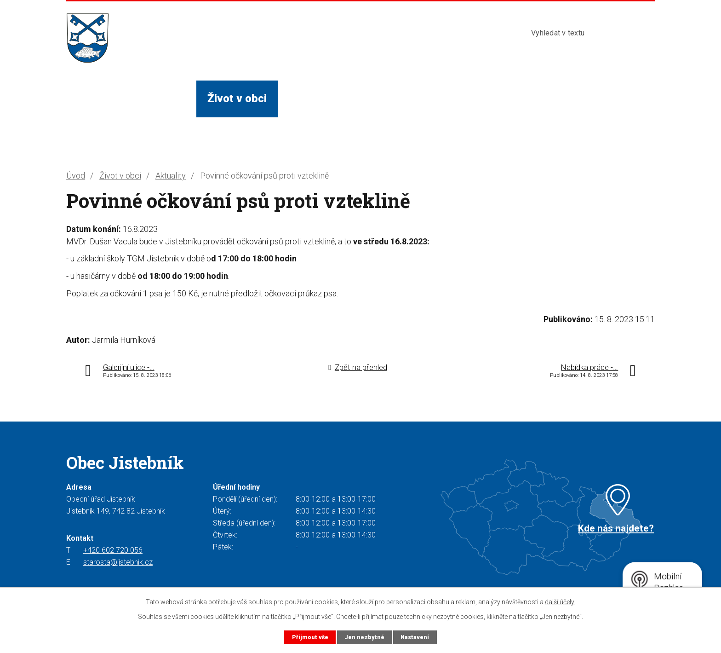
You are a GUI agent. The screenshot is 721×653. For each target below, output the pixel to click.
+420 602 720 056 (113, 550)
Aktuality (170, 175)
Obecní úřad (155, 98)
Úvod (90, 98)
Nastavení (414, 637)
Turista (417, 98)
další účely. (560, 602)
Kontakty (479, 98)
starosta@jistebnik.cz (118, 562)
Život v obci (237, 98)
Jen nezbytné (364, 637)
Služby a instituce (333, 98)
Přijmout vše (310, 637)
